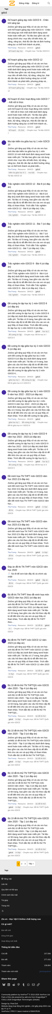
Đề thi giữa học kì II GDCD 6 (19, 383)
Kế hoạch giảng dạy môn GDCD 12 (25, 60)
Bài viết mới (6, 930)
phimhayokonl (45, 971)
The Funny (12, 48)
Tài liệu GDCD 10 (15, 176)
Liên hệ (4, 884)
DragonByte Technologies (22, 1000)
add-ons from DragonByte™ (36, 997)
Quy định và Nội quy (9, 889)
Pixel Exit (14, 1003)
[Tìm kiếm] (48, 3)
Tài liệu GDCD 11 (39, 255)
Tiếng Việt (6, 879)
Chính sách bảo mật (9, 895)
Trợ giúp (4, 900)
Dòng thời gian (7, 936)
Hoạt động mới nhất (9, 941)
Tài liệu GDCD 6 (42, 51)
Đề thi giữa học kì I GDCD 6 (19, 425)
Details (36, 1000)
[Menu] (4, 3)
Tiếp (30, 864)
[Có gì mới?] (43, 3)
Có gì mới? (6, 924)
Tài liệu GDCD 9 (38, 295)
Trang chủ (5, 906)
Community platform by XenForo (25, 995)
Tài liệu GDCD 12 (39, 215)
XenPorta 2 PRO (8, 1011)
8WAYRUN (35, 1011)
